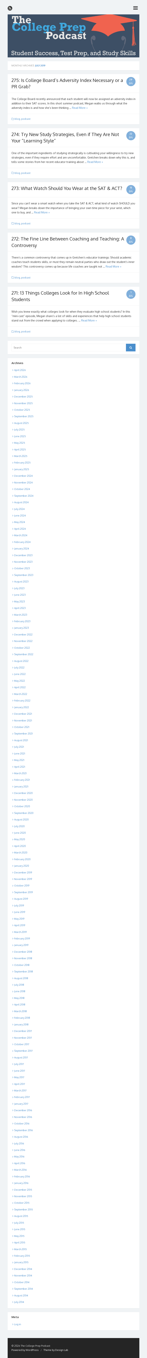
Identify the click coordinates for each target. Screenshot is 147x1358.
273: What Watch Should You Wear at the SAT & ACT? (66, 188)
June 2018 (19, 991)
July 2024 (19, 508)
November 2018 (23, 958)
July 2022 (19, 667)
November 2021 (23, 720)
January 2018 (21, 1024)
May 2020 (19, 839)
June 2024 (20, 515)
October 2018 (21, 964)
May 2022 (19, 680)
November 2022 (23, 641)
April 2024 (20, 528)
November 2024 (23, 482)
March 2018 (20, 1011)
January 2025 (21, 469)
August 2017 (21, 1057)
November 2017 (23, 1037)
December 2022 (23, 634)
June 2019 (19, 912)
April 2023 (20, 608)
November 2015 (23, 1196)
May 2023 (19, 601)
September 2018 (23, 971)
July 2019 (19, 905)
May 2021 (19, 760)
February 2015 (22, 1255)
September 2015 (23, 1209)
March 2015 (20, 1249)
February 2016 (22, 1176)
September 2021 (23, 733)
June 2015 (19, 1229)
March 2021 (20, 773)
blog (17, 118)
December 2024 (23, 475)
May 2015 (19, 1235)
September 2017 (23, 1050)
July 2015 (19, 1222)
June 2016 (19, 1149)
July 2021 (19, 746)
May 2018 (19, 998)
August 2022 (21, 660)
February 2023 (22, 621)
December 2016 (23, 1110)
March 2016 (20, 1169)
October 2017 (21, 1044)
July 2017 (19, 1064)
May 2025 (19, 442)
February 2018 (22, 1017)
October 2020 (22, 806)
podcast (25, 118)
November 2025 (23, 403)
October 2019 (21, 885)
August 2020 (21, 819)
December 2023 (23, 555)
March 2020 (20, 852)
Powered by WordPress (25, 1349)
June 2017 (19, 1070)
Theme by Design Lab (55, 1349)
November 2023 (23, 561)
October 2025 (22, 409)
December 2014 (23, 1268)
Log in (17, 1324)
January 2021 (21, 786)
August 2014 (21, 1295)
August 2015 (21, 1216)
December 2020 (23, 793)
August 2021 (21, 740)
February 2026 (22, 383)
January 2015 (21, 1262)
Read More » (80, 107)
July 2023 (19, 588)
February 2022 (22, 700)
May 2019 (19, 918)
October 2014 (21, 1282)
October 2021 (21, 727)
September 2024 (23, 495)
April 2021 (19, 766)
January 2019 (21, 945)
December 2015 (23, 1189)
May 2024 (19, 522)
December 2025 (23, 396)
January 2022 (21, 707)
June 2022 (20, 674)
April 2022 (20, 687)
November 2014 (23, 1275)
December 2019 (23, 872)
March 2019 (20, 931)
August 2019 (21, 898)
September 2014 (23, 1288)
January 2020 (21, 865)
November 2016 (23, 1116)
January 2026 (21, 390)
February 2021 (22, 779)
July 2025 (19, 429)
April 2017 (19, 1083)
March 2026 (20, 376)
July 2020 (19, 826)
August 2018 (21, 978)
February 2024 (22, 542)
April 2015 (19, 1242)
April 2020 (20, 846)
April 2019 (19, 925)
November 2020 (23, 799)
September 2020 (23, 812)
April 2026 (20, 370)
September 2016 (23, 1130)
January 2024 (21, 548)
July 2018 (19, 984)
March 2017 (20, 1090)
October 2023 (22, 568)
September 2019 (23, 892)
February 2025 (22, 462)
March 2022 (20, 694)
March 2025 (20, 456)
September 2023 (23, 575)
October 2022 (22, 647)
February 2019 (22, 938)
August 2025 (21, 423)
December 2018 (23, 951)
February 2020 (22, 859)
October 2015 (21, 1202)
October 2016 (21, 1123)
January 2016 (21, 1183)
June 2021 (19, 753)
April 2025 (20, 449)
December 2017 (23, 1031)
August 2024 (21, 502)
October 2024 (22, 489)
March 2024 (20, 535)
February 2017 (22, 1097)
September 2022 (23, 654)
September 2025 (23, 416)
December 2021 (23, 713)
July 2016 (19, 1143)
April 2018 (19, 1004)
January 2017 (21, 1103)
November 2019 (23, 879)
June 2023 (20, 594)
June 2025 (20, 436)
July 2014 (19, 1301)
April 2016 (19, 1163)
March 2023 (20, 614)
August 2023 (21, 581)
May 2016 (19, 1156)
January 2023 (21, 627)
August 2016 (21, 1136)
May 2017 (19, 1077)
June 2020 (20, 832)
